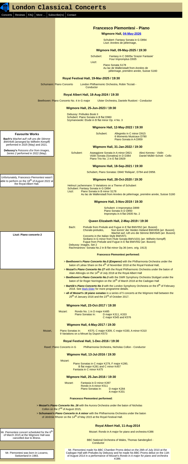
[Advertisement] (27, 41)
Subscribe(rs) (56, 14)
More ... (40, 14)
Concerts (6, 14)
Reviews (20, 14)
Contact (71, 14)
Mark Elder (88, 288)
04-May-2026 (132, 33)
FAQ (30, 14)
